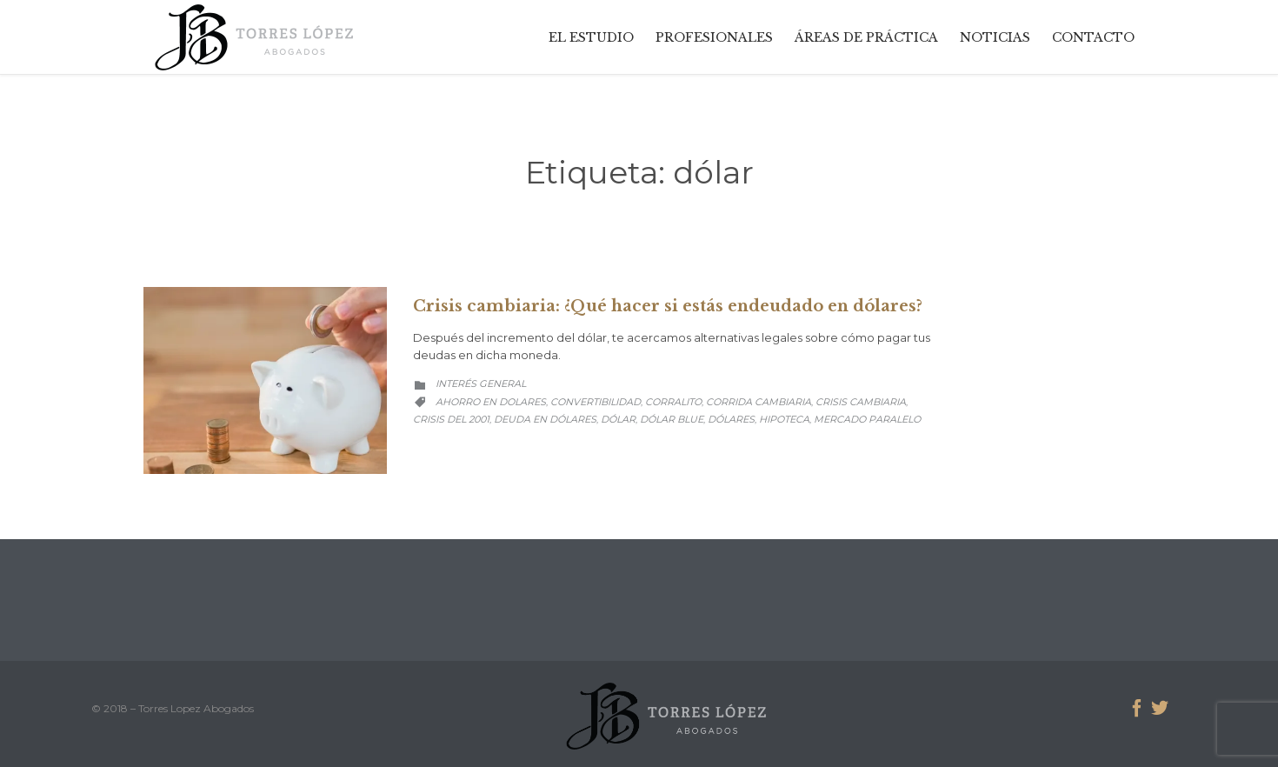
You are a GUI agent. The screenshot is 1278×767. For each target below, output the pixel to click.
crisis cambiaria (860, 402)
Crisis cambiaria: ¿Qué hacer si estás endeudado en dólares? (667, 306)
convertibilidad (595, 402)
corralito (673, 402)
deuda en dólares (545, 419)
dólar (618, 419)
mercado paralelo (867, 419)
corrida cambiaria (758, 402)
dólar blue (671, 419)
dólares (731, 419)
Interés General (481, 383)
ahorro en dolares (491, 402)
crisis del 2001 (451, 419)
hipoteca (784, 419)
